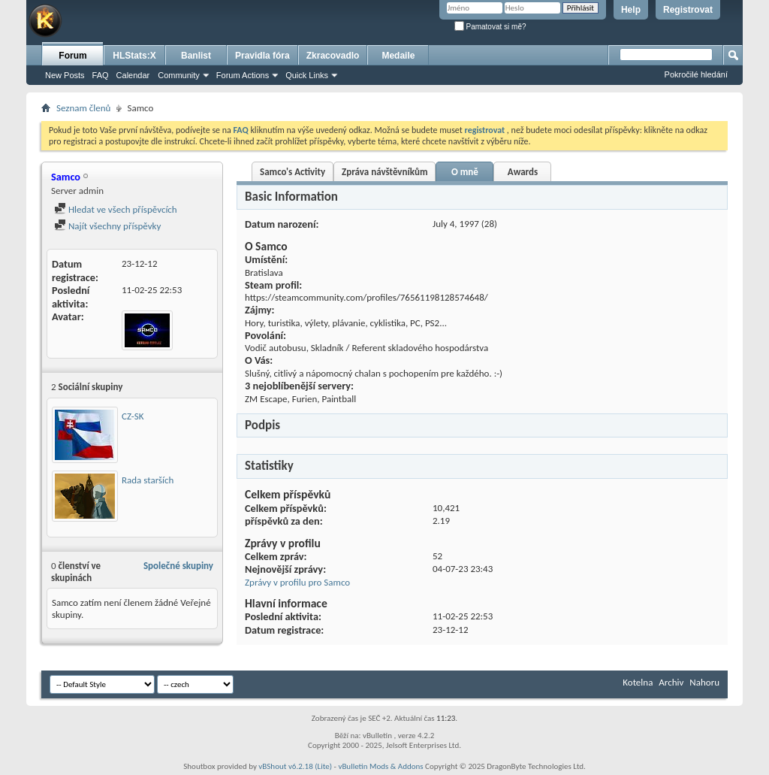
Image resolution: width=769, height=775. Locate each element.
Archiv (671, 682)
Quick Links (306, 75)
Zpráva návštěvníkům (384, 171)
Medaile (398, 55)
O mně (464, 171)
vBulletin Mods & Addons (380, 766)
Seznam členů (83, 108)
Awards (523, 171)
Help (631, 10)
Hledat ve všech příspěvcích (115, 209)
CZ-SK (132, 416)
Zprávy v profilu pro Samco (297, 582)
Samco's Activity (292, 171)
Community (179, 75)
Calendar (133, 75)
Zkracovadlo (333, 55)
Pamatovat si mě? (490, 27)
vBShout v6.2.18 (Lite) (295, 766)
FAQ (100, 75)
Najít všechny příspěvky (107, 226)
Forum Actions (242, 75)
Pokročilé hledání (696, 74)
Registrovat (688, 10)
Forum (72, 55)
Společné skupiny (178, 565)
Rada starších (147, 480)
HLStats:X (134, 55)
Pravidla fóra (262, 55)
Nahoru (704, 682)
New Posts (65, 75)
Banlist (196, 55)
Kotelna (638, 682)
